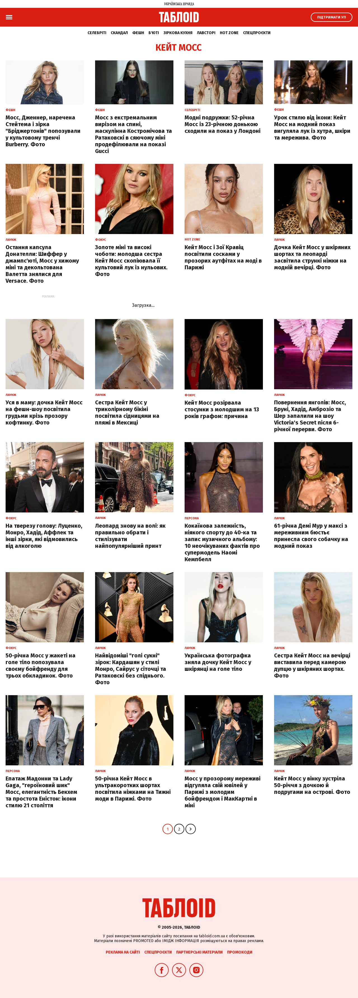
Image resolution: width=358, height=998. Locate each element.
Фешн (138, 32)
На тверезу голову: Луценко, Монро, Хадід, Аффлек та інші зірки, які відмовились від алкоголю (44, 535)
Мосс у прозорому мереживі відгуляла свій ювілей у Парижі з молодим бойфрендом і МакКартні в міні (222, 792)
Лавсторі (206, 32)
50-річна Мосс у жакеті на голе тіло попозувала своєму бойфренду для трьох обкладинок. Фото (41, 665)
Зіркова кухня (177, 32)
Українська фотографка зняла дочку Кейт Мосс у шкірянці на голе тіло (218, 662)
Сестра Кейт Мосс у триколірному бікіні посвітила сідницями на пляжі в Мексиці (127, 412)
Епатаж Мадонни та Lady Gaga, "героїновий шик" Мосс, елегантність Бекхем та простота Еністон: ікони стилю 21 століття (41, 792)
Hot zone (229, 32)
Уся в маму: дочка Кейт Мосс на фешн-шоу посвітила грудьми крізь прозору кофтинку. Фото (44, 412)
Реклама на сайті (123, 952)
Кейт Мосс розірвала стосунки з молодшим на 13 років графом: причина (222, 409)
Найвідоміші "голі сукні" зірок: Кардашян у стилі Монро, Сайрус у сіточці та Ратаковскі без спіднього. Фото (130, 669)
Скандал (119, 32)
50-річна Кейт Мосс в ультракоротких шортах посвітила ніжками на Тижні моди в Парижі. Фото (133, 788)
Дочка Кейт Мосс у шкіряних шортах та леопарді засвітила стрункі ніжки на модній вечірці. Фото (312, 257)
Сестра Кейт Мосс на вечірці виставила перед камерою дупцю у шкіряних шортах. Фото (312, 665)
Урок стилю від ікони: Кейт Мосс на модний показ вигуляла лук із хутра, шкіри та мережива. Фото (312, 127)
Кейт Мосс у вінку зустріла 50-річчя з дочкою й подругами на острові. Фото (312, 785)
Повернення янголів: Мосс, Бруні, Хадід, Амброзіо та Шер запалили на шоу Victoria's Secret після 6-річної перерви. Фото (310, 416)
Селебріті (97, 32)
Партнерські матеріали (199, 952)
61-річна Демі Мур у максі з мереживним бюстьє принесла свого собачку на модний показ (311, 535)
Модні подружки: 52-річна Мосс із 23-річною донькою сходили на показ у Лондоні (222, 124)
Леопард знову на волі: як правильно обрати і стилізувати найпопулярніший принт (130, 535)
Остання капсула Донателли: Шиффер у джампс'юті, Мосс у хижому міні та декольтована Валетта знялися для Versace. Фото (42, 264)
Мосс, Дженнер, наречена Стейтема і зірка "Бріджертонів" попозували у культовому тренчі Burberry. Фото (43, 131)
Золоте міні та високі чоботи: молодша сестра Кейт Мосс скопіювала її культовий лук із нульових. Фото (131, 260)
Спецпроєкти (256, 32)
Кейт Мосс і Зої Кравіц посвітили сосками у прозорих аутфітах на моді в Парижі (223, 257)
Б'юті (154, 32)
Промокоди (239, 952)
